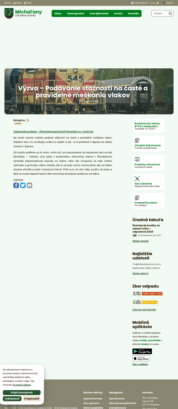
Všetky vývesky (140, 193)
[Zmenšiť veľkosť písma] (150, 3)
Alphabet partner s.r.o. (83, 401)
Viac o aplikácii (140, 316)
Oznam (17, 76)
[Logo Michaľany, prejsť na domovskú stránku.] (23, 13)
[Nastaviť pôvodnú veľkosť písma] (153, 3)
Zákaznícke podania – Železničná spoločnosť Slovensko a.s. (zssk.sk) (53, 84)
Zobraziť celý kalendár (144, 262)
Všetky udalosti (140, 226)
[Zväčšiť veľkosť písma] (157, 3)
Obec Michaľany (121, 401)
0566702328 (148, 374)
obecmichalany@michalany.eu (158, 377)
